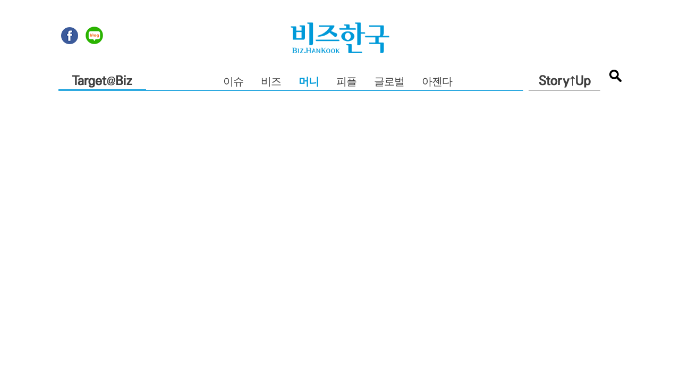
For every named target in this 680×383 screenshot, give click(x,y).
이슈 (233, 82)
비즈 (271, 82)
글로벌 (389, 82)
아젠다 (437, 82)
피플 (346, 82)
